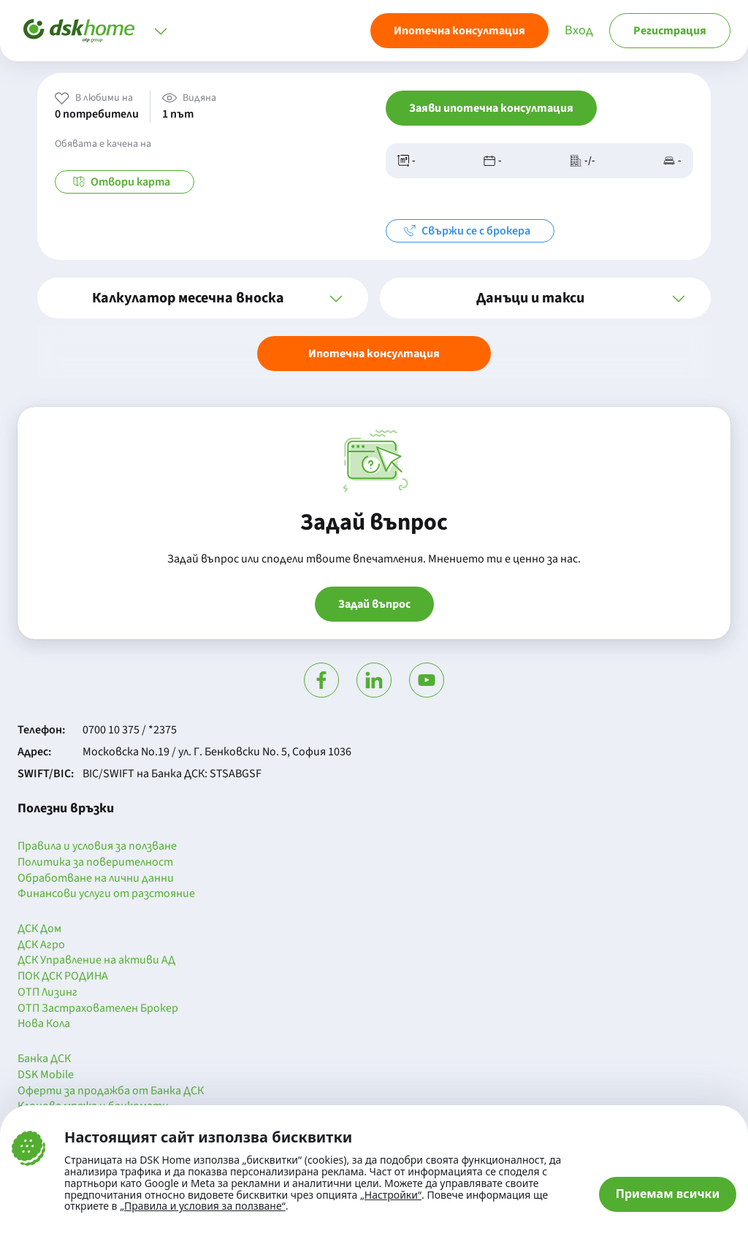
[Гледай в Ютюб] (426, 680)
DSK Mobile (46, 1075)
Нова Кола (44, 1024)
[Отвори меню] (160, 30)
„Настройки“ (390, 1195)
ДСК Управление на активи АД (96, 960)
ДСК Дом (39, 929)
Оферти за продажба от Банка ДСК (111, 1091)
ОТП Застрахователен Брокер (98, 1009)
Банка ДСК (44, 1059)
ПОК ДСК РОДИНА (63, 977)
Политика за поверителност (95, 863)
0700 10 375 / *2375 (130, 730)
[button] (202, 298)
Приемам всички (668, 1194)
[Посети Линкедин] (374, 680)
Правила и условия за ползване (97, 846)
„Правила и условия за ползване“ (203, 1206)
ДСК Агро (41, 945)
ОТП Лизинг (47, 993)
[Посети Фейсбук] (321, 680)
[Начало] (79, 30)
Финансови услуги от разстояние (106, 894)
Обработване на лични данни (96, 879)
